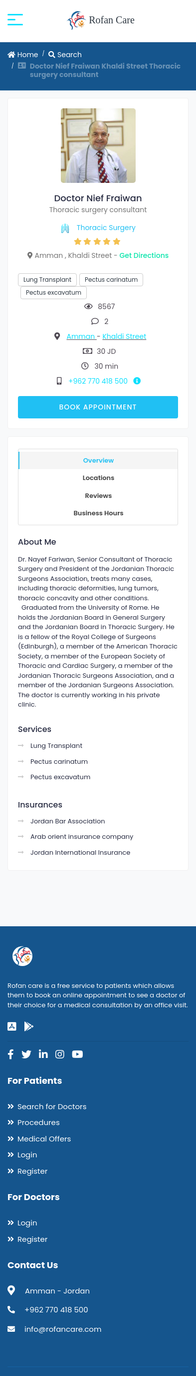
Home (22, 55)
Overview (98, 460)
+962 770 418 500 (106, 381)
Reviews (98, 495)
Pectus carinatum (111, 279)
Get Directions (144, 255)
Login (27, 1154)
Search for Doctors (51, 1106)
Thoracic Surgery (106, 228)
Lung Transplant (47, 279)
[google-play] (29, 1027)
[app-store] (11, 1027)
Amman (81, 336)
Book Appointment (98, 407)
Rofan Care (100, 21)
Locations (99, 478)
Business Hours (98, 513)
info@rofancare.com (62, 1329)
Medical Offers (44, 1138)
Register (32, 1171)
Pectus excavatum (53, 292)
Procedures (38, 1122)
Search (65, 55)
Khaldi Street (124, 336)
